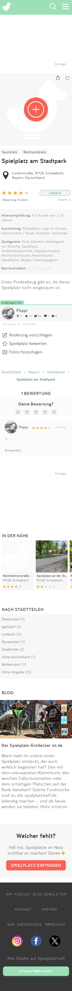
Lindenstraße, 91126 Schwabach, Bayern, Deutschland (38, 175)
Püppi (21, 310)
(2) (22, 649)
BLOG (37, 894)
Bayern (34, 372)
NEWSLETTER (55, 894)
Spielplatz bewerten (28, 343)
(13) (28, 672)
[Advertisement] (38, 498)
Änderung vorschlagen (30, 335)
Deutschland (11, 372)
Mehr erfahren (54, 806)
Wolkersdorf (11, 664)
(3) (19, 634)
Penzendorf (11, 641)
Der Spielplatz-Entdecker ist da (32, 745)
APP (9, 894)
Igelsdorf (9, 626)
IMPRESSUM (55, 924)
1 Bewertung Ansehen (15, 200)
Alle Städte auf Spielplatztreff (36, 958)
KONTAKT (23, 909)
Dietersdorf (11, 619)
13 (28, 316)
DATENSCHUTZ (29, 924)
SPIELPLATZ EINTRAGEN (36, 865)
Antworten (13, 450)
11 (19, 316)
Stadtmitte (10, 649)
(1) (23, 619)
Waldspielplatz (34, 152)
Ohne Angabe (13, 672)
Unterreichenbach (16, 657)
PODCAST (22, 894)
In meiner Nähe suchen (36, 971)
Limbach (8, 634)
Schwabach (56, 372)
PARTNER (49, 909)
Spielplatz (10, 152)
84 (37, 316)
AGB (10, 924)
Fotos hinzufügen (25, 352)
